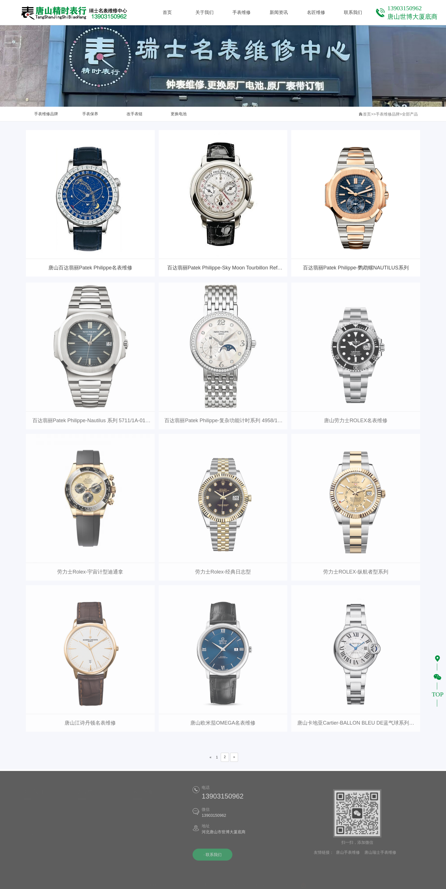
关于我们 (143, 812)
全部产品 (410, 114)
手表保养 (90, 114)
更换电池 (179, 114)
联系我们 (143, 846)
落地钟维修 (89, 846)
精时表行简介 (36, 812)
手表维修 (143, 820)
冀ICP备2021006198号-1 (274, 886)
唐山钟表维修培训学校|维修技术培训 (46, 833)
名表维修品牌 (36, 820)
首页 (367, 114)
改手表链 (135, 114)
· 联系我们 (210, 857)
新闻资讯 (143, 829)
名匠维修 (143, 838)
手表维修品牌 (46, 114)
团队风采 (32, 846)
